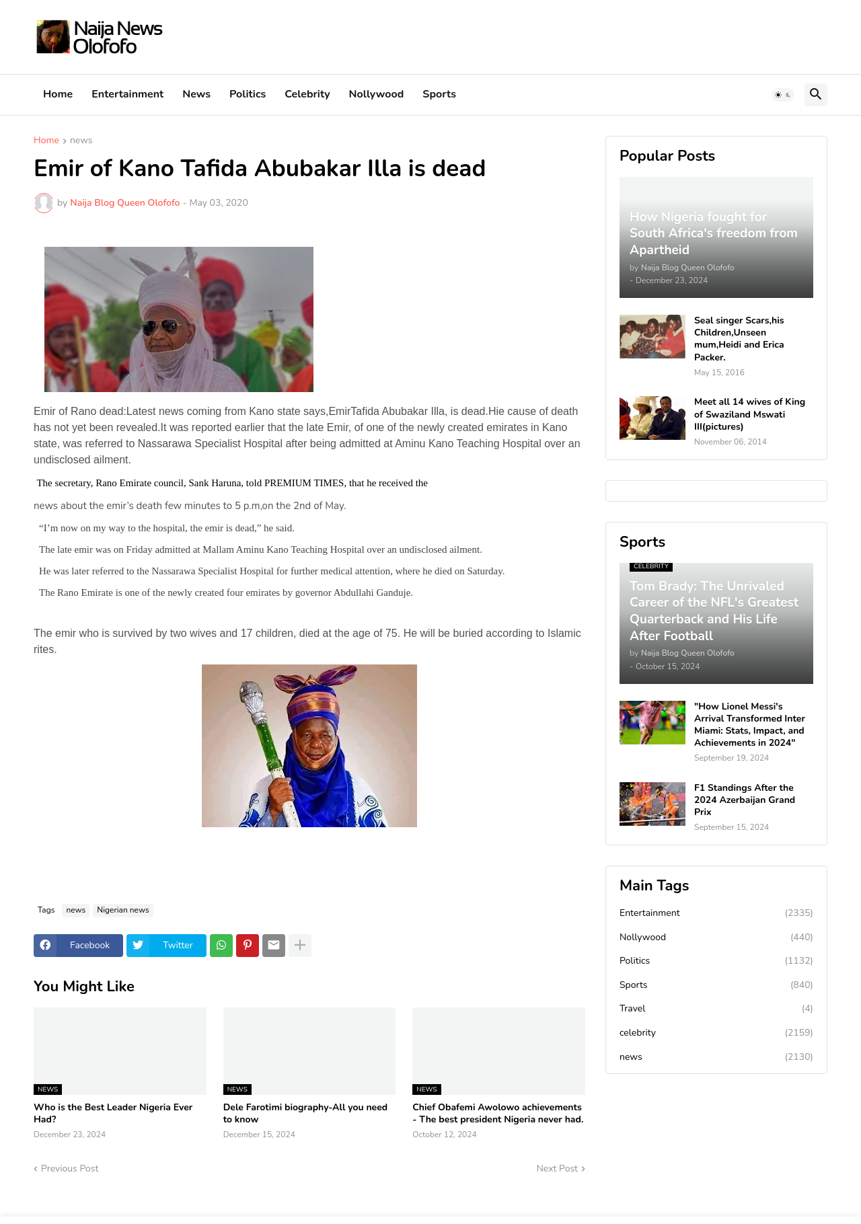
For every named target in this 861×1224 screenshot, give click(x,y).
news (81, 141)
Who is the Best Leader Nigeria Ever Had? (113, 1114)
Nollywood (376, 94)
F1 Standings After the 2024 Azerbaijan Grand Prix (744, 800)
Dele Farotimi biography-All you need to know (305, 1114)
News (196, 94)
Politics (247, 94)
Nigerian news (123, 910)
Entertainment (127, 94)
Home (58, 94)
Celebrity (307, 94)
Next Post (557, 1168)
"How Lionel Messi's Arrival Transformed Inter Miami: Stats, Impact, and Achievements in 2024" (749, 725)
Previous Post (69, 1168)
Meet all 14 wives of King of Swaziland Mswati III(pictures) (749, 414)
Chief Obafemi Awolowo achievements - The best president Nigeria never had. (497, 1114)
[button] (783, 95)
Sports (439, 94)
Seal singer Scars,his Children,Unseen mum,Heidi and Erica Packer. (739, 339)
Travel (716, 1009)
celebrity (716, 1033)
